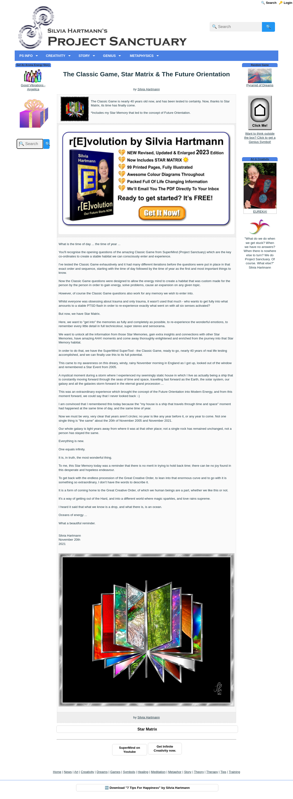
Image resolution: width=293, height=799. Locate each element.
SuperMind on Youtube (129, 749)
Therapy (212, 772)
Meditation (158, 772)
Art (76, 772)
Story (187, 772)
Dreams (102, 772)
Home (57, 772)
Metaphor (174, 772)
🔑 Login (285, 3)
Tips (223, 772)
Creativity (87, 772)
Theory (199, 772)
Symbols (129, 772)
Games (115, 772)
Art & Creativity (260, 159)
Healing (143, 772)
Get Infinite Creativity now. (165, 748)
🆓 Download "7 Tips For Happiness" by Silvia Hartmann (147, 788)
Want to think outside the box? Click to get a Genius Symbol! (259, 136)
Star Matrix (147, 729)
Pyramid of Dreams (259, 85)
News (68, 772)
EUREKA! (260, 211)
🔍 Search (268, 3)
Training (234, 772)
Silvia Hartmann (148, 89)
